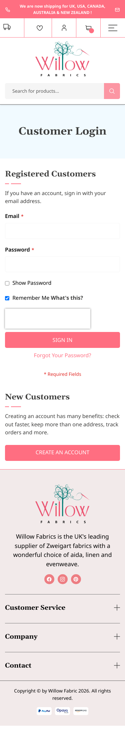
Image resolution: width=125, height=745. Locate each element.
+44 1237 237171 (7, 9)
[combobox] (62, 91)
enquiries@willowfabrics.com (117, 9)
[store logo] (62, 59)
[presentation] (47, 319)
